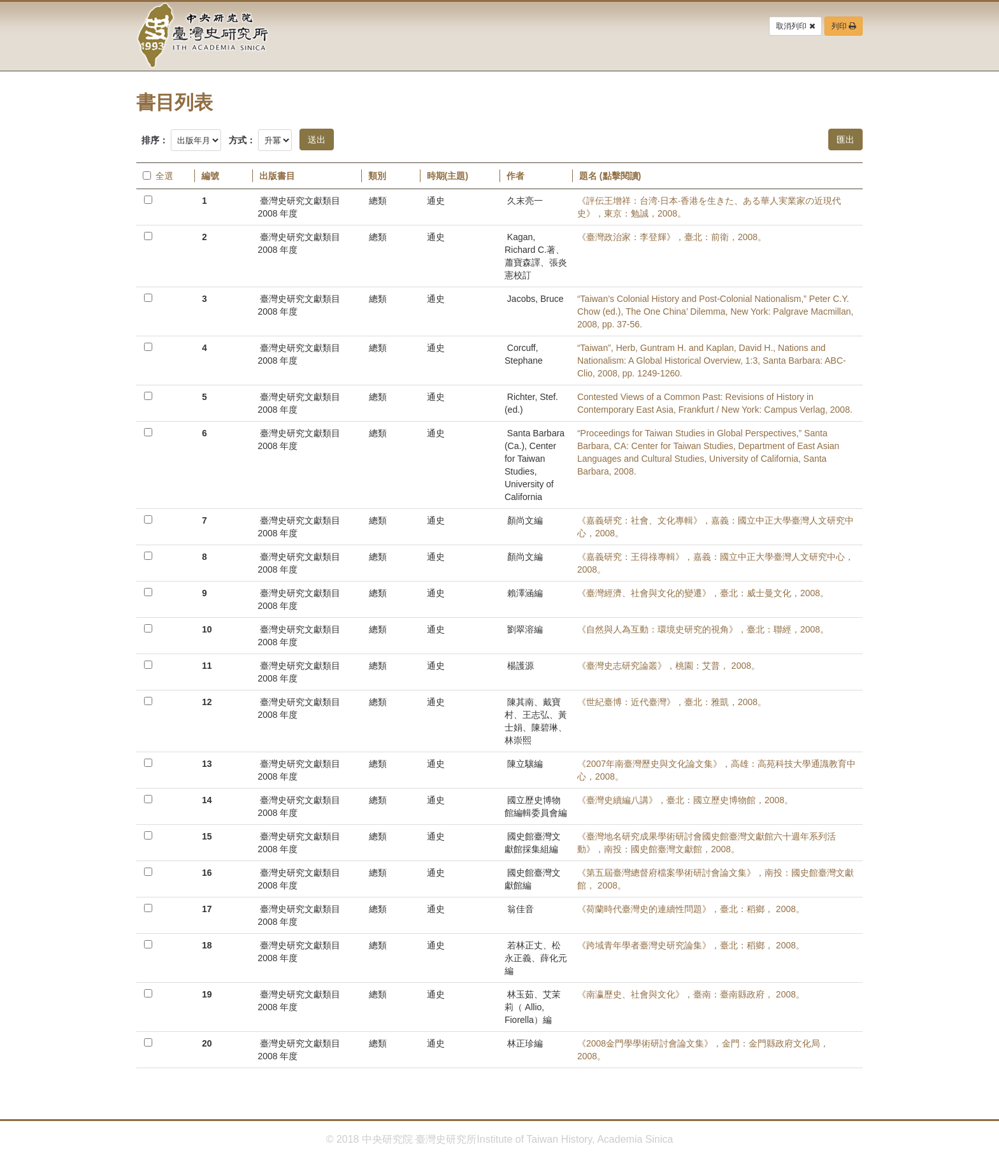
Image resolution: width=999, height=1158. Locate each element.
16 (207, 873)
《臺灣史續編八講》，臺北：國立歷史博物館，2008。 (685, 800)
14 (207, 800)
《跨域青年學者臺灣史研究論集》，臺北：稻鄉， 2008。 (691, 945)
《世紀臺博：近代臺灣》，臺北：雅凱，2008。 (671, 702)
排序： (154, 140)
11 (207, 666)
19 (207, 994)
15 (207, 836)
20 (207, 1043)
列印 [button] (843, 26)
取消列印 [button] (795, 26)
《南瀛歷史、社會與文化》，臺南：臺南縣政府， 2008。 (691, 994)
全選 (158, 175)
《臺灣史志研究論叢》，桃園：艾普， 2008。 (668, 666)
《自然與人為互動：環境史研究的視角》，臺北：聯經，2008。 (703, 629)
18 (207, 945)
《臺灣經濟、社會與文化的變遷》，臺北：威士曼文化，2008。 (703, 593)
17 (207, 909)
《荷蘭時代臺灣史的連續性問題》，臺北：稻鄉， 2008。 (691, 909)
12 (207, 702)
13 (207, 764)
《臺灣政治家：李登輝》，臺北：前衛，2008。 (671, 237)
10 (207, 629)
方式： (242, 140)
